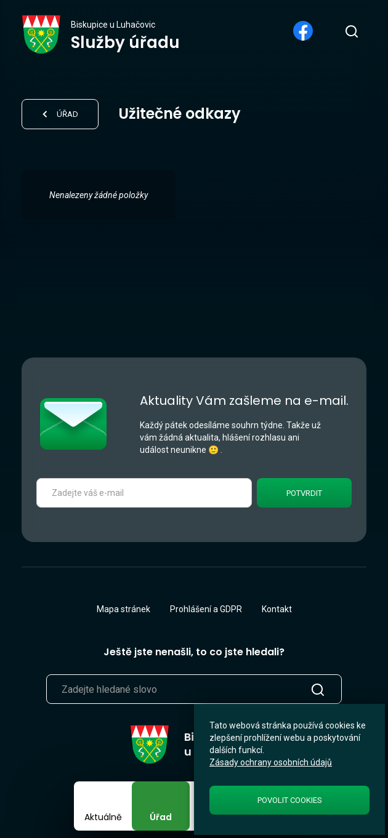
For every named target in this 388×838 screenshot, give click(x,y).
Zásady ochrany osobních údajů (270, 762)
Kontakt (277, 609)
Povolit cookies (289, 800)
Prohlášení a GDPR (206, 609)
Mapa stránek (123, 609)
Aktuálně (103, 817)
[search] (351, 30)
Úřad (161, 817)
